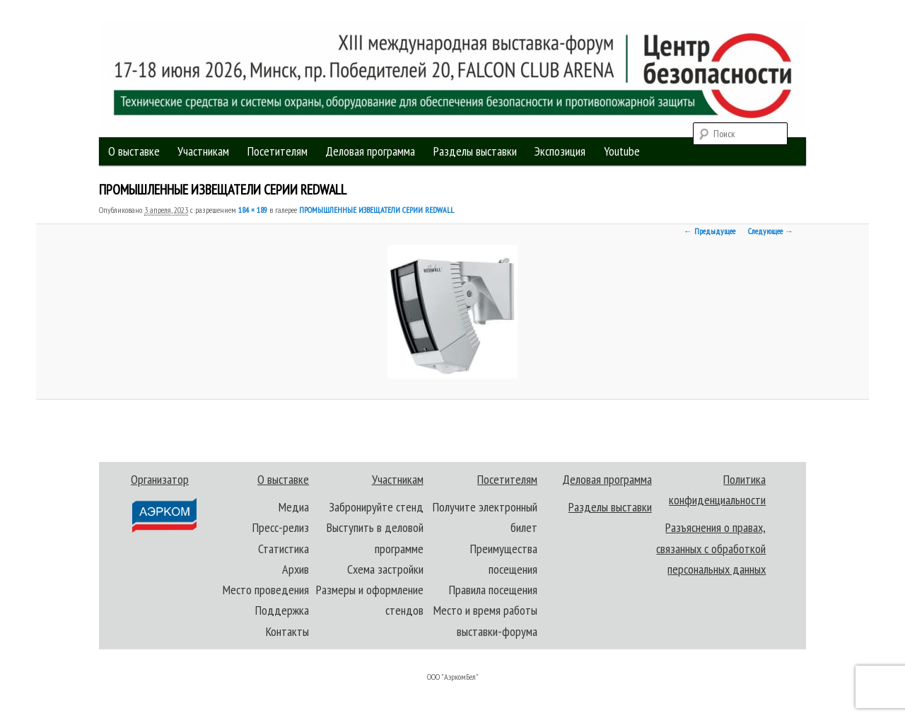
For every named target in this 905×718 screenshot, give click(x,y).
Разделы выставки (475, 151)
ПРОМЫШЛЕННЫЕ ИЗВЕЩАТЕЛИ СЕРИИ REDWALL (376, 209)
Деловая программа (370, 151)
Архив (295, 569)
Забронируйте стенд (376, 507)
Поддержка (282, 610)
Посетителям (277, 151)
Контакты (287, 631)
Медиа (294, 507)
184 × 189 (252, 209)
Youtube (622, 151)
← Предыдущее (709, 231)
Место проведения (266, 589)
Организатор (163, 502)
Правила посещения (493, 589)
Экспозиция (560, 151)
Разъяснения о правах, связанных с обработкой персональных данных (711, 548)
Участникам (203, 151)
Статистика (283, 548)
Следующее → (770, 231)
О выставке (134, 151)
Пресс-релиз (280, 527)
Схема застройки (385, 569)
